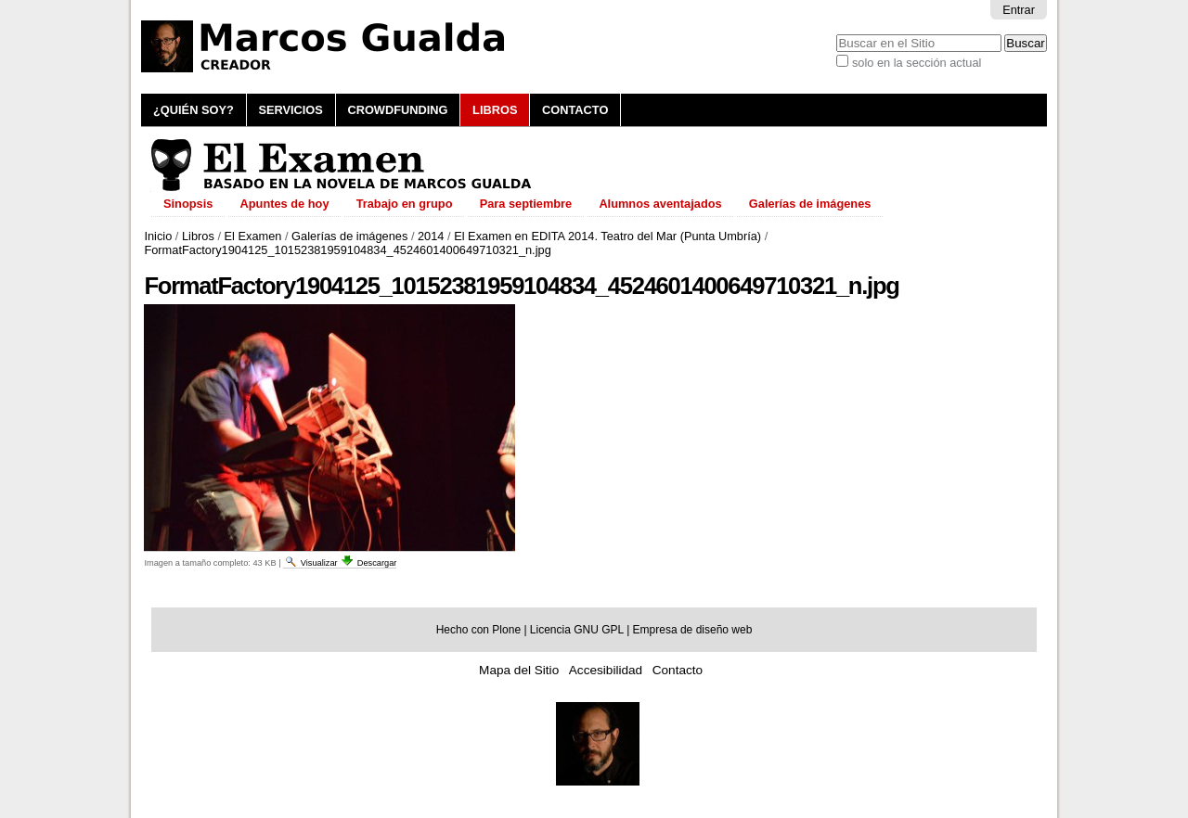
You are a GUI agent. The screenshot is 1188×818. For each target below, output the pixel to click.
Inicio (158, 236)
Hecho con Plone (478, 629)
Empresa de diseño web (693, 629)
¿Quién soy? (193, 110)
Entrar (1018, 10)
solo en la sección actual (916, 63)
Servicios (290, 110)
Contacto (575, 110)
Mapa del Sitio (519, 670)
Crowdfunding (397, 110)
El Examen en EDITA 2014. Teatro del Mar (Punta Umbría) (607, 236)
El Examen (253, 236)
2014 (431, 236)
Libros (494, 110)
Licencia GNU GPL (577, 629)
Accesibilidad (605, 670)
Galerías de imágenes (349, 236)
